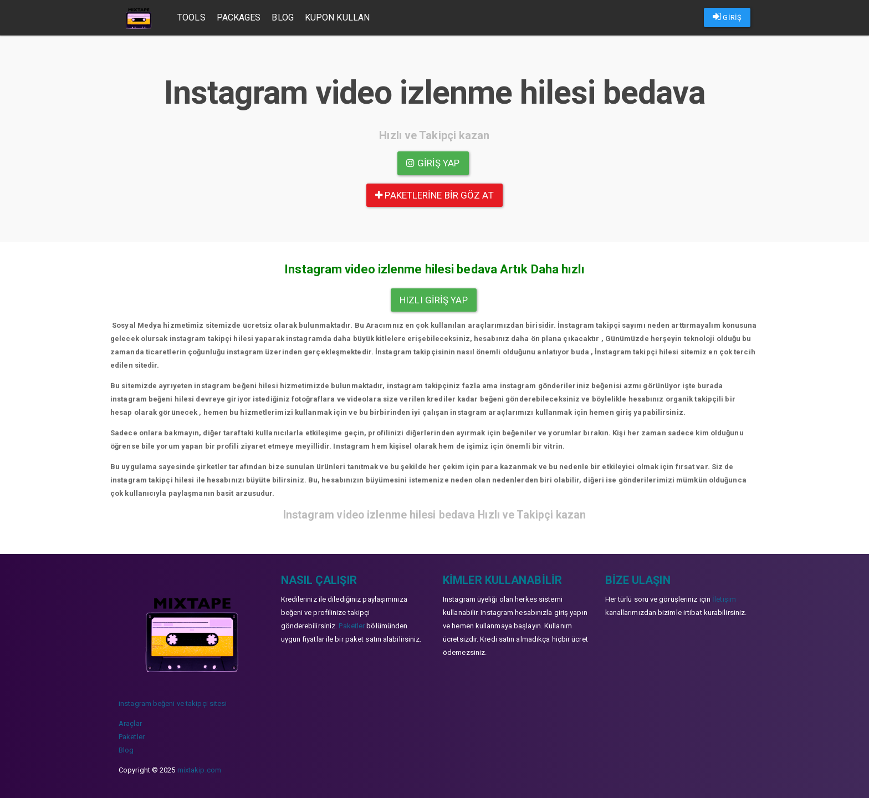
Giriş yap (432, 163)
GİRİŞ (727, 17)
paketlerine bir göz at (434, 195)
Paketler (132, 737)
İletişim (724, 599)
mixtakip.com (199, 770)
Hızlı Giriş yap (434, 300)
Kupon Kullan (337, 17)
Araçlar (130, 723)
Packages (239, 17)
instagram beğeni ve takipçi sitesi (173, 703)
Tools (191, 17)
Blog (282, 17)
